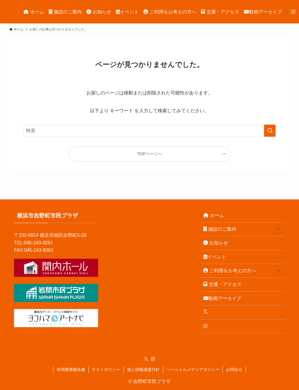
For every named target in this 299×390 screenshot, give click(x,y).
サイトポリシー (106, 369)
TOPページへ (149, 153)
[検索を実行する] (270, 131)
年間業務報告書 (71, 369)
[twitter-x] (146, 359)
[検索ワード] (149, 131)
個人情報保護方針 (143, 369)
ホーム (213, 215)
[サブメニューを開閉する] (278, 229)
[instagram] (153, 359)
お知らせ (215, 242)
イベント (214, 256)
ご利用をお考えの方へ (243, 271)
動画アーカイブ (222, 298)
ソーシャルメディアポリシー (193, 369)
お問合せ (234, 369)
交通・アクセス (222, 284)
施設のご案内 (243, 229)
